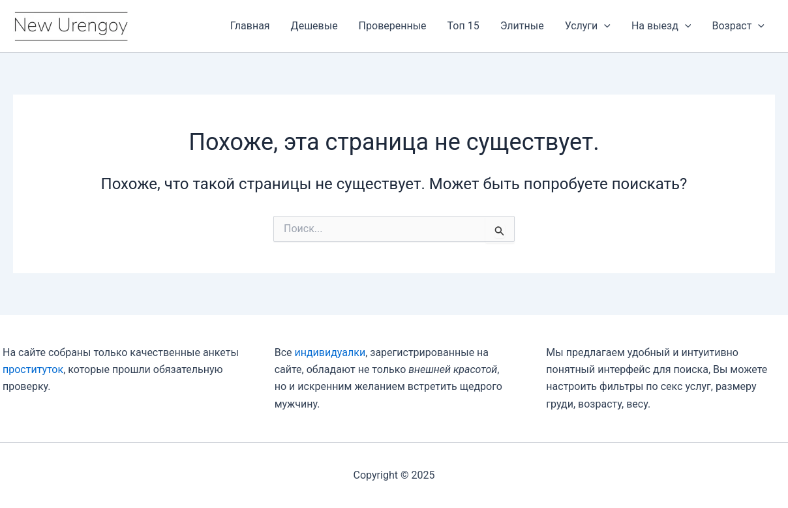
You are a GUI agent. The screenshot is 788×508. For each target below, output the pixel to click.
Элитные (522, 26)
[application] (604, 26)
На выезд (661, 26)
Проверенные (393, 26)
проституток (33, 369)
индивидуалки (329, 352)
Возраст (738, 26)
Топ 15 (463, 26)
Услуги (588, 26)
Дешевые (314, 26)
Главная (250, 26)
